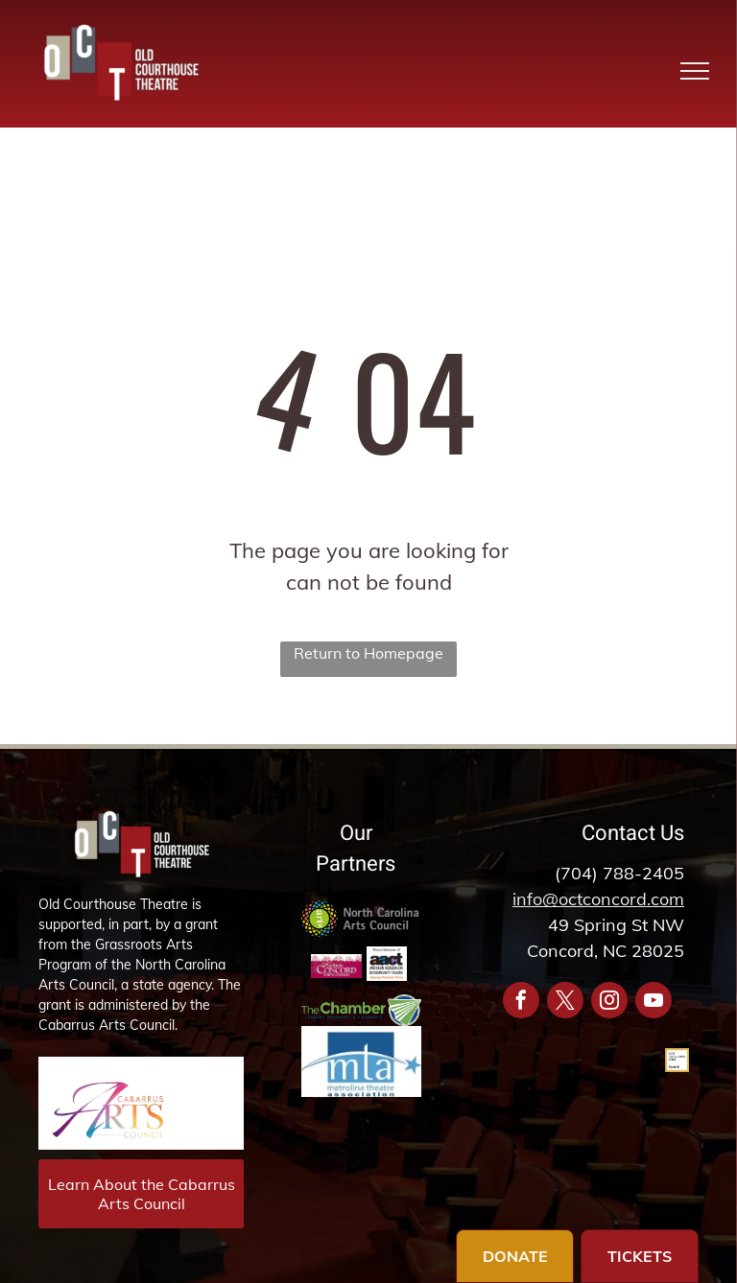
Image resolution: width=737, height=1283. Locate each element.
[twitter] (565, 1002)
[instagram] (609, 1002)
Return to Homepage (368, 653)
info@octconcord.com (598, 899)
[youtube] (653, 1002)
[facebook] (521, 1002)
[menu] (695, 71)
